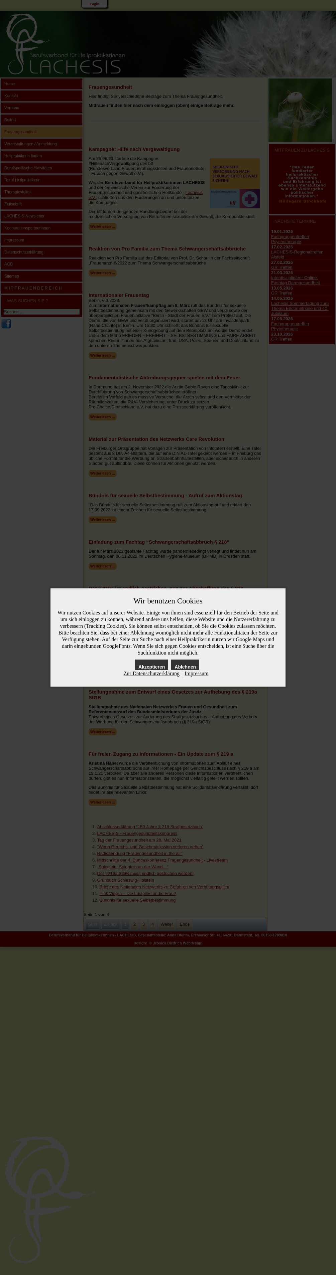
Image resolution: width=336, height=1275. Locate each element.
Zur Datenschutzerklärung (152, 673)
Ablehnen (185, 667)
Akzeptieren (151, 667)
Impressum (196, 673)
